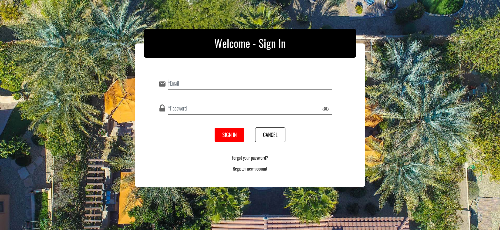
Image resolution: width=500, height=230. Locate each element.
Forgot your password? (250, 157)
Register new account (250, 168)
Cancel (270, 135)
